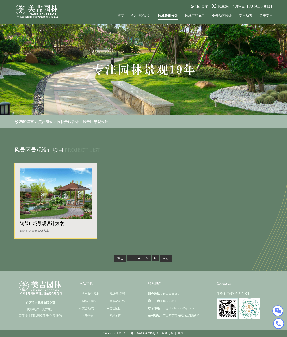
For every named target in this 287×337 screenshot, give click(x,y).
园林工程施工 (195, 16)
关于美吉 (266, 16)
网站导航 (201, 6)
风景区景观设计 (95, 122)
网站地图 (115, 315)
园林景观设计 (168, 16)
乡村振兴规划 (141, 16)
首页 (120, 16)
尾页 (165, 258)
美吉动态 (245, 16)
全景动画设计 (222, 16)
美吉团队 (115, 308)
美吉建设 (45, 122)
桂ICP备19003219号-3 (144, 333)
